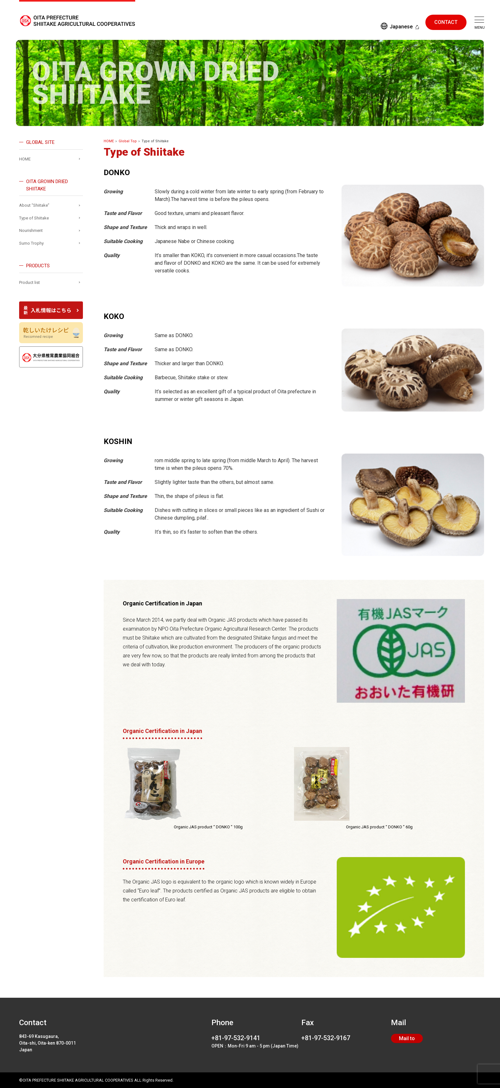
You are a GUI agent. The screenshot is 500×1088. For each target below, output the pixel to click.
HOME (109, 141)
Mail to (407, 1038)
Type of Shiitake (34, 218)
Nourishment (31, 230)
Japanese (401, 27)
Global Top (128, 141)
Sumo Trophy (31, 243)
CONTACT (446, 22)
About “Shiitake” (34, 205)
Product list (29, 282)
